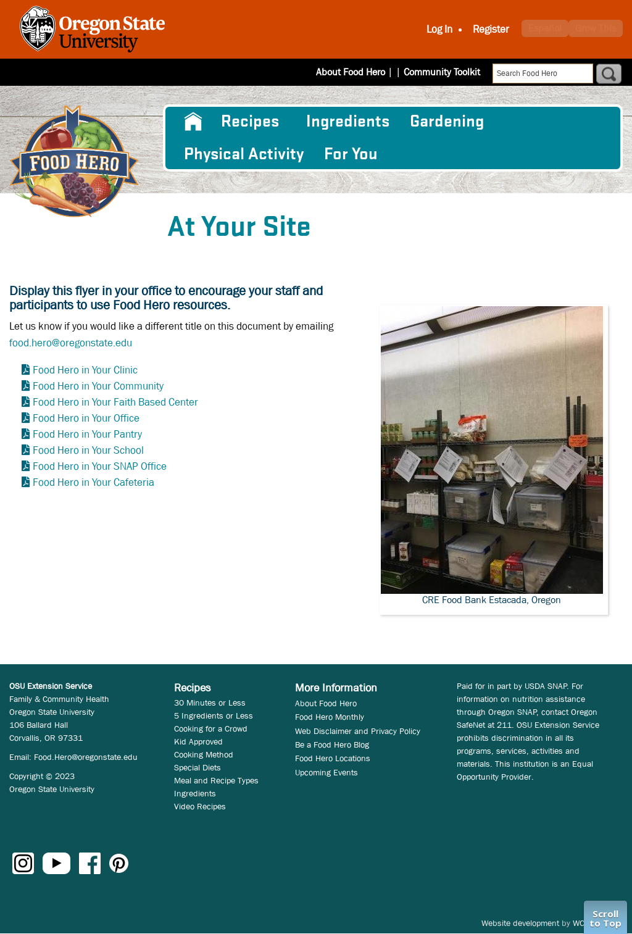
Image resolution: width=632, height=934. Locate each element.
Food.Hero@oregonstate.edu (86, 756)
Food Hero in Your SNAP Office (100, 466)
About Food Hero (358, 71)
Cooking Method (203, 754)
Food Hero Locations (332, 758)
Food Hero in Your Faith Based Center (115, 402)
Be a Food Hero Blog (332, 744)
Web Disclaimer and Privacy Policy (357, 730)
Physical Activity (244, 154)
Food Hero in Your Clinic (85, 370)
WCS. (582, 922)
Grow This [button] (595, 28)
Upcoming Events (326, 772)
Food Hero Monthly (329, 716)
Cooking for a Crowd (210, 728)
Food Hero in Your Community (98, 386)
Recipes (250, 121)
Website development (520, 922)
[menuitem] (192, 121)
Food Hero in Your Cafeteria (93, 482)
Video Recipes (200, 806)
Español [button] (545, 28)
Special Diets (197, 767)
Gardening (447, 121)
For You (351, 154)
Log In (439, 29)
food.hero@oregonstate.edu (70, 342)
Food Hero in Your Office (86, 418)
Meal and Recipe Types (216, 780)
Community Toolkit (442, 71)
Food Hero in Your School (88, 450)
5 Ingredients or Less (213, 715)
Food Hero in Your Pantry (87, 434)
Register (491, 29)
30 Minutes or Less (210, 702)
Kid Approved (198, 741)
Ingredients (347, 121)
